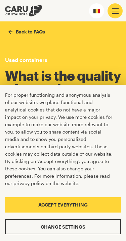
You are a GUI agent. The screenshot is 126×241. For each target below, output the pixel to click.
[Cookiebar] (63, 163)
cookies (26, 168)
